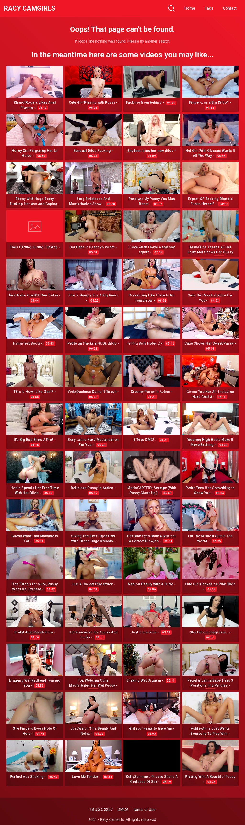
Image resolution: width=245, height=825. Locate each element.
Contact (230, 8)
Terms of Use (144, 809)
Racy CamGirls (29, 8)
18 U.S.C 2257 (101, 809)
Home (189, 8)
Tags (209, 8)
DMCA (122, 809)
